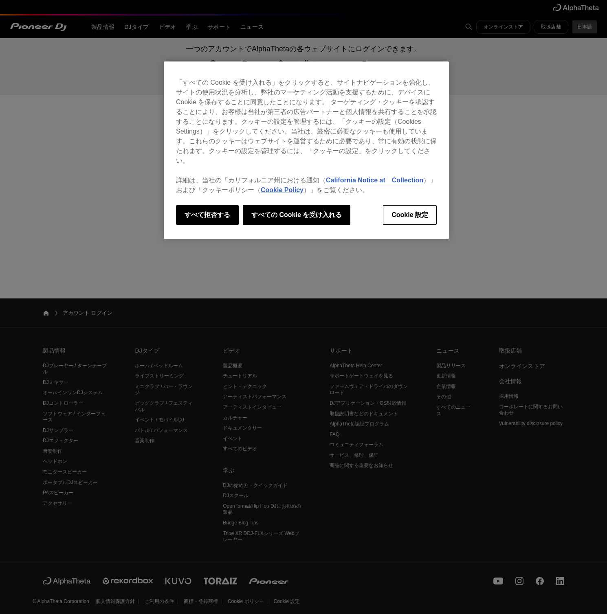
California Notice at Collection (374, 180)
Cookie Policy (282, 189)
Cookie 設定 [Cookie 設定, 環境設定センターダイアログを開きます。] (409, 214)
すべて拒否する (207, 214)
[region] (306, 150)
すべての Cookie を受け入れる (296, 214)
